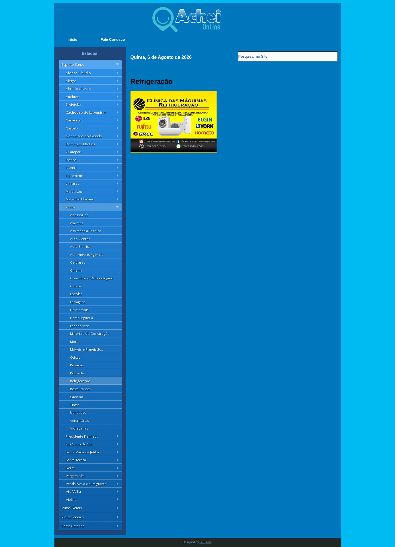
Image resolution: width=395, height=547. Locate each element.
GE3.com (205, 542)
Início (72, 39)
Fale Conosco (112, 39)
